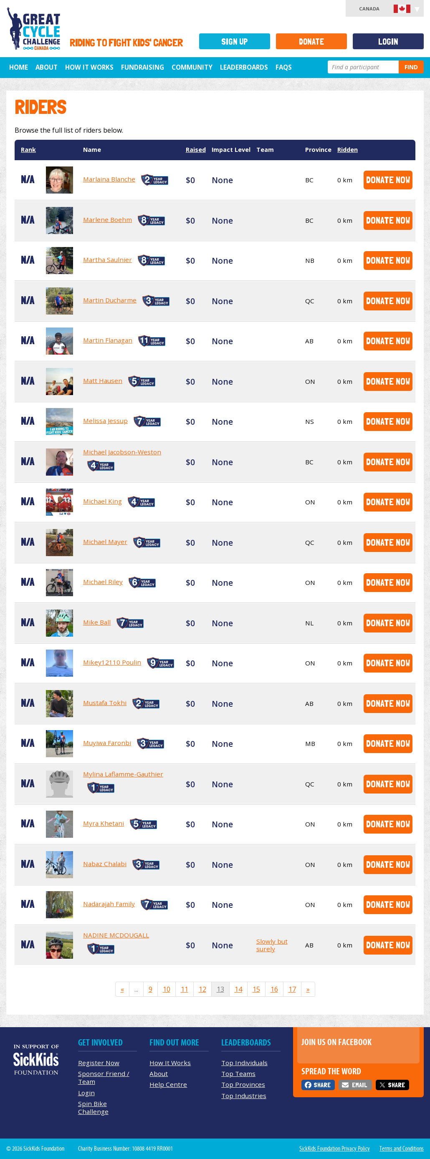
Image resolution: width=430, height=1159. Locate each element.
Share (322, 1085)
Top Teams (238, 1073)
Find (411, 67)
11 (184, 989)
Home (18, 67)
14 (238, 989)
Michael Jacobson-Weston (122, 452)
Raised (196, 150)
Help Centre (168, 1084)
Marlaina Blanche (109, 179)
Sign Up (234, 41)
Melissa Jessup (105, 420)
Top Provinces (243, 1084)
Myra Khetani (103, 823)
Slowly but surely (272, 945)
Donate (311, 41)
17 (292, 989)
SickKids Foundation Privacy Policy (334, 1148)
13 (220, 989)
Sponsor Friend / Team (103, 1077)
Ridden (347, 150)
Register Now (98, 1062)
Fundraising (142, 67)
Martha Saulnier (107, 259)
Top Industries (243, 1095)
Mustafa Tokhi (104, 702)
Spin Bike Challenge (93, 1107)
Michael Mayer (105, 541)
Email (359, 1085)
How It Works (89, 67)
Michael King (102, 501)
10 (166, 989)
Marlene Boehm (107, 219)
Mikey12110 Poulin (112, 662)
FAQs (284, 67)
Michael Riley (103, 581)
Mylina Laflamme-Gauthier (123, 774)
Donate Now (388, 179)
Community (192, 67)
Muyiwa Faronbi (107, 742)
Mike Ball (97, 622)
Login (388, 41)
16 (274, 989)
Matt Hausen (102, 380)
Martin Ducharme (110, 300)
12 (202, 989)
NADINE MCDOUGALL (116, 935)
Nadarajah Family (109, 903)
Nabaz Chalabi (104, 863)
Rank (28, 150)
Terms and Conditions (401, 1148)
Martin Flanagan (107, 340)
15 (256, 989)
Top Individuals (244, 1062)
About (46, 67)
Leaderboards (244, 67)
